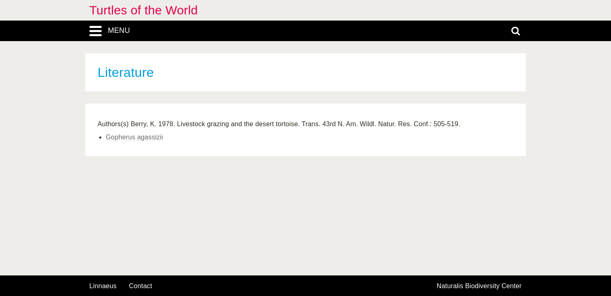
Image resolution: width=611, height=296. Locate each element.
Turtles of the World (143, 10)
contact (140, 285)
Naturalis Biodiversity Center (479, 286)
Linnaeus (103, 286)
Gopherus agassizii (134, 137)
